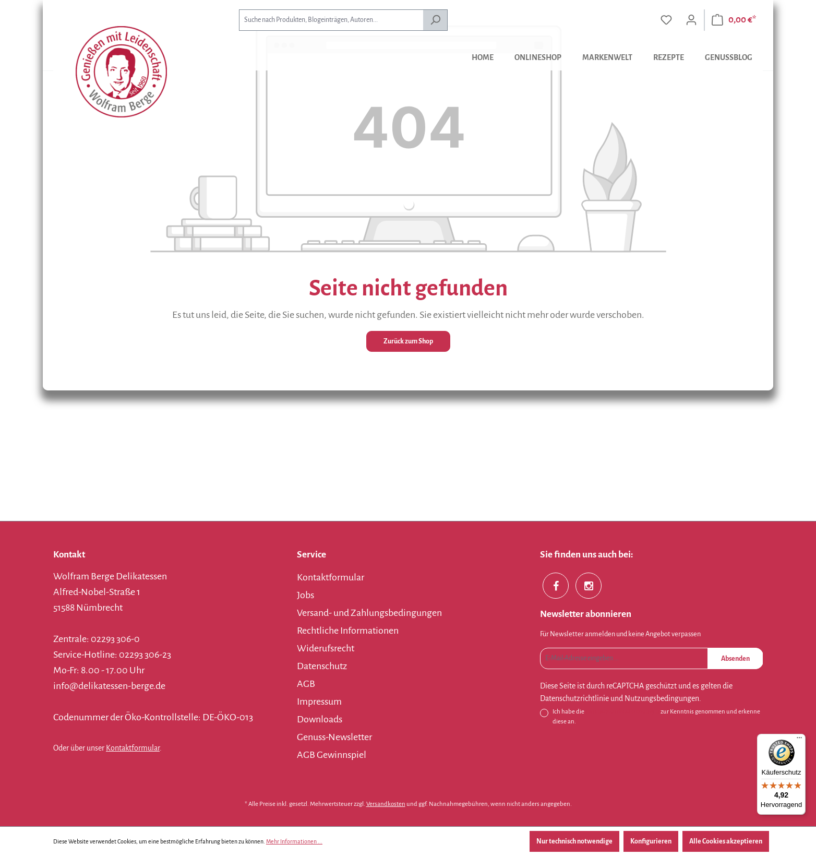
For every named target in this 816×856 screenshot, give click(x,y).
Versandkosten (385, 804)
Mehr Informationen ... (294, 841)
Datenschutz (322, 666)
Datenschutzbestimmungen (622, 711)
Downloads (319, 719)
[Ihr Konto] (691, 20)
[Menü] (799, 740)
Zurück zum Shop (408, 341)
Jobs (305, 595)
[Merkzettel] (666, 20)
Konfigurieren (650, 841)
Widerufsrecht (325, 648)
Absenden (735, 658)
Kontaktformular (133, 748)
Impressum (319, 701)
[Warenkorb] (734, 20)
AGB (306, 684)
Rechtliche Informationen (348, 630)
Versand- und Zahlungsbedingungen (369, 613)
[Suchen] (435, 20)
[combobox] (331, 20)
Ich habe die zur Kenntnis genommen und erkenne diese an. (656, 716)
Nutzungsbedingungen (662, 698)
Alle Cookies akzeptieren (725, 841)
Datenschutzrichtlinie (574, 698)
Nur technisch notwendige (574, 841)
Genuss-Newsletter (334, 737)
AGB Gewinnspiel (331, 755)
